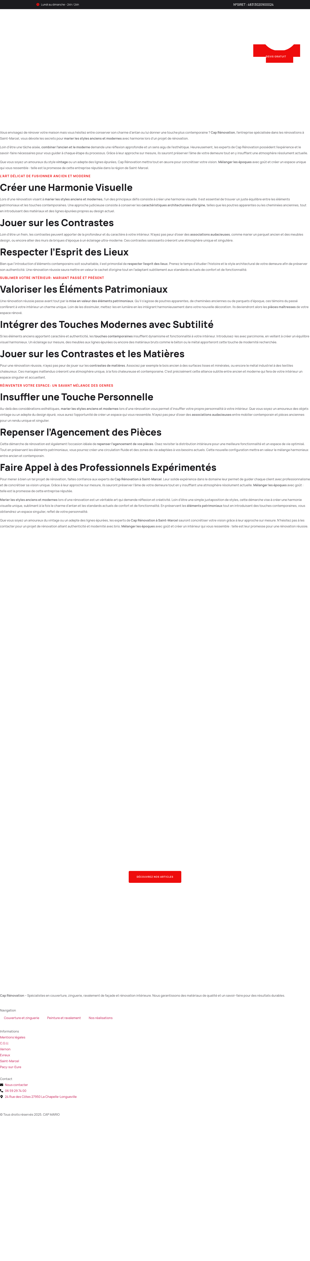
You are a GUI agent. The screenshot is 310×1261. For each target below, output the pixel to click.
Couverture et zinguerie (92, 35)
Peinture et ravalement (140, 36)
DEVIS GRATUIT (279, 51)
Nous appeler (234, 33)
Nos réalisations (181, 36)
